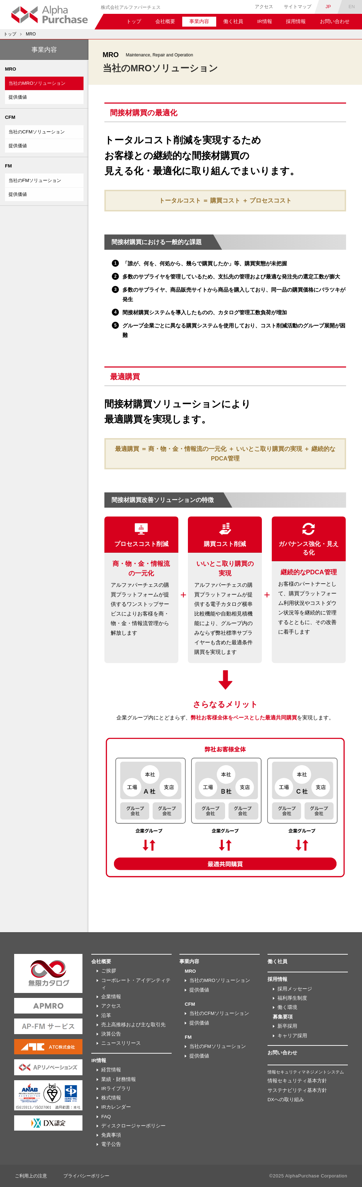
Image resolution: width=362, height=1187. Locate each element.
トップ (133, 21)
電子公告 (111, 1144)
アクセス (264, 6)
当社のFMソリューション (36, 180)
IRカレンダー (116, 1107)
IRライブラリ (116, 1088)
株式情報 (111, 1097)
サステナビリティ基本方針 (297, 1090)
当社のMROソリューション (38, 83)
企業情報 (111, 996)
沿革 (106, 1015)
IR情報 (264, 21)
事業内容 (199, 21)
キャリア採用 (292, 1035)
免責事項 (111, 1135)
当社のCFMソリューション (38, 132)
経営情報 (111, 1069)
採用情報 (296, 21)
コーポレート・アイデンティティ (136, 984)
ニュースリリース (121, 1043)
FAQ (106, 1116)
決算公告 (111, 1034)
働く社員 (233, 21)
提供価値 (18, 97)
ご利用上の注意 (31, 1175)
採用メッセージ (294, 989)
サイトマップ (297, 6)
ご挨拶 (108, 970)
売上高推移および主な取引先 (133, 1024)
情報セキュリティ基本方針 (297, 1080)
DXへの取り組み (286, 1099)
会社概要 (165, 21)
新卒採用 (287, 1026)
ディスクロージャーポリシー (133, 1125)
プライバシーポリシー (86, 1175)
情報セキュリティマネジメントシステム (306, 1072)
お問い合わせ (335, 21)
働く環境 (287, 1007)
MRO (31, 34)
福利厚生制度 (292, 998)
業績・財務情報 (118, 1079)
